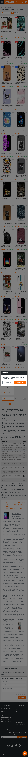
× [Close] (25, 373)
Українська (20, 382)
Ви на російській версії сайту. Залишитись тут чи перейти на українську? (13, 378)
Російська (8, 382)
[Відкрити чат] (25, 753)
